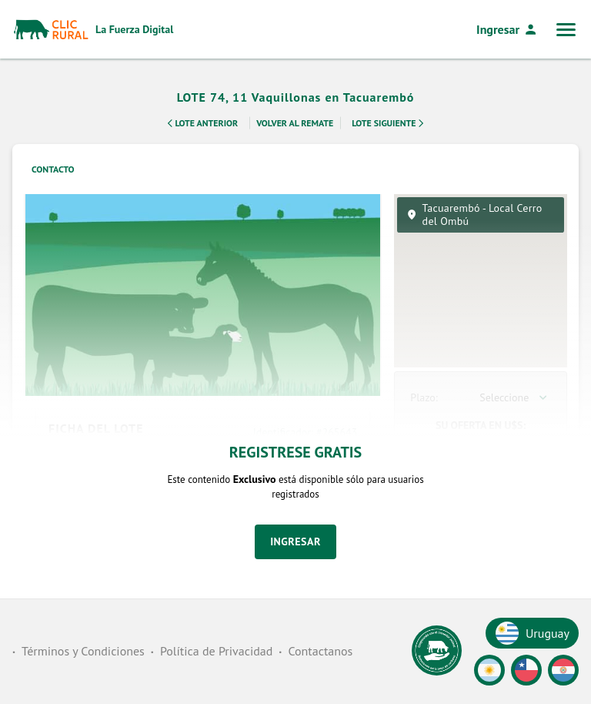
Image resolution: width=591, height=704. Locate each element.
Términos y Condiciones (83, 651)
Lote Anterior (200, 123)
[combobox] (515, 397)
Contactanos (320, 651)
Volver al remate (295, 122)
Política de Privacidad (216, 651)
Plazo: (423, 397)
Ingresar (507, 29)
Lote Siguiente (390, 123)
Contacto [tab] (53, 169)
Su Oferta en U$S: (481, 425)
